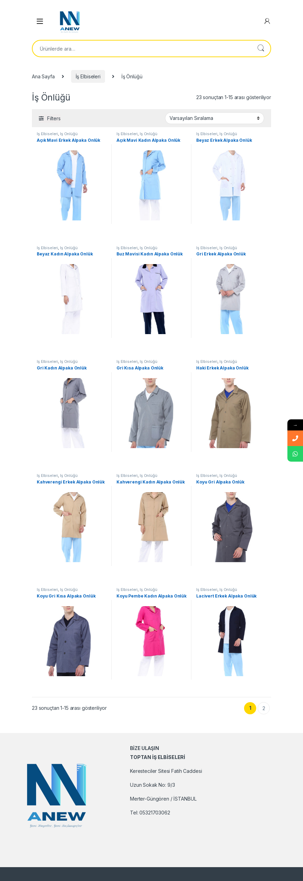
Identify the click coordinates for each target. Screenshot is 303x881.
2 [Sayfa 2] (263, 708)
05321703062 (154, 812)
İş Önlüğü (69, 133)
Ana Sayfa (43, 76)
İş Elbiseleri (88, 76)
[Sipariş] (214, 118)
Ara (260, 48)
